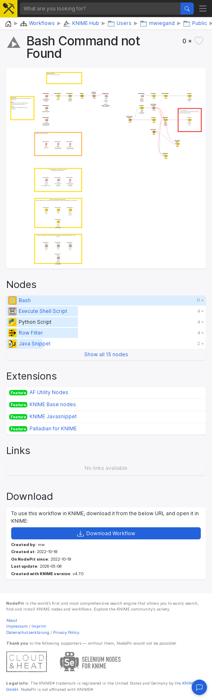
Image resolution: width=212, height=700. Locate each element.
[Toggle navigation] (203, 8)
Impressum (17, 626)
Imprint (39, 626)
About (11, 620)
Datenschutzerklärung (27, 632)
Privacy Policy (66, 632)
